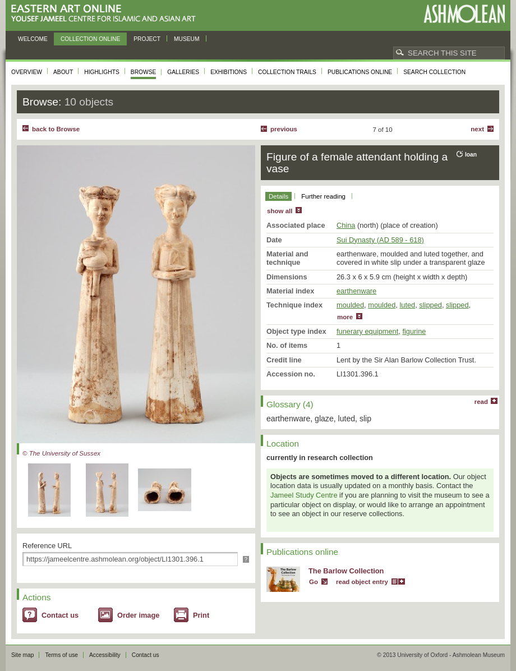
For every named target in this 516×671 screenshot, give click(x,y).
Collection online (90, 39)
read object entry (362, 581)
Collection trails (287, 72)
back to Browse (56, 129)
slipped (430, 305)
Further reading (323, 196)
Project (146, 39)
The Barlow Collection (346, 571)
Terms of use (61, 655)
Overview (26, 72)
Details (278, 196)
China (346, 225)
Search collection (434, 72)
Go (313, 581)
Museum (187, 39)
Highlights (101, 72)
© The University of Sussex (61, 453)
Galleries (183, 72)
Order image (138, 615)
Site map (22, 655)
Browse (143, 72)
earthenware (356, 291)
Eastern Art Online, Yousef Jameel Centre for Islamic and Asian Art (106, 13)
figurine (414, 331)
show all (279, 211)
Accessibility (105, 655)
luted (407, 305)
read (481, 401)
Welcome (33, 39)
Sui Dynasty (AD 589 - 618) (380, 240)
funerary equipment (367, 331)
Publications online (360, 72)
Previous (283, 129)
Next (477, 129)
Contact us (60, 615)
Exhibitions (228, 72)
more (345, 317)
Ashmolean (464, 13)
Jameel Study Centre (304, 495)
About (63, 72)
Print (201, 615)
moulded (350, 305)
